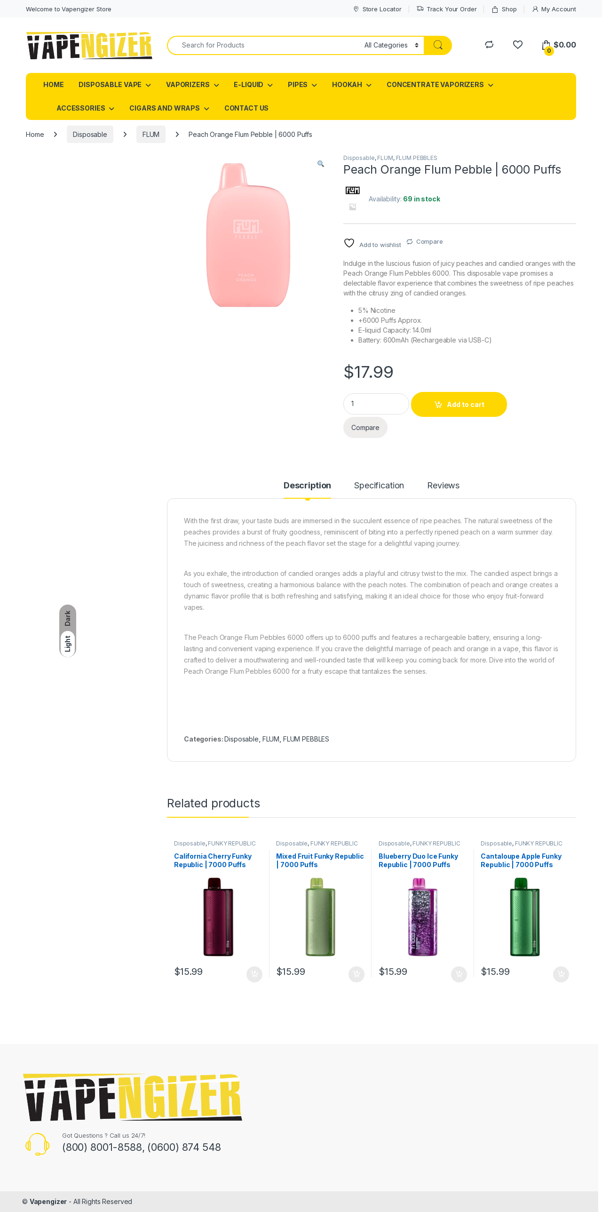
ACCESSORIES (80, 108)
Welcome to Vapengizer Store (68, 9)
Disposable (90, 134)
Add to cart (465, 404)
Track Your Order (446, 9)
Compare (429, 241)
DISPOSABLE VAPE (110, 84)
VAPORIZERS (188, 84)
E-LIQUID (248, 84)
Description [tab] (307, 485)
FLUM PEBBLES (416, 157)
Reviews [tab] (443, 485)
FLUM (151, 134)
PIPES (298, 84)
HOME (53, 84)
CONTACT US (246, 108)
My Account (553, 9)
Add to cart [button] (254, 974)
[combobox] (263, 45)
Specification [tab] (379, 485)
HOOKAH (347, 84)
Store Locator (377, 9)
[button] (321, 164)
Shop (503, 9)
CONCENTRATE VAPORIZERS (435, 84)
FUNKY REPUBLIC (231, 843)
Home (35, 134)
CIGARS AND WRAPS (164, 108)
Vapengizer (48, 1201)
